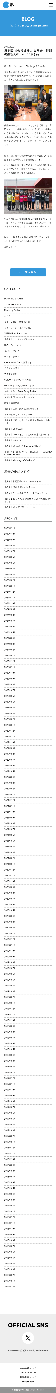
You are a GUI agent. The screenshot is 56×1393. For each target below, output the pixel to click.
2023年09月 (10, 679)
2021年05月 (10, 841)
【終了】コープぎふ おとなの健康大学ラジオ (26, 434)
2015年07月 (10, 1246)
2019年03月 (10, 991)
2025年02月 (10, 580)
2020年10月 (10, 881)
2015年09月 (10, 1234)
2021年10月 (10, 812)
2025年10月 (10, 534)
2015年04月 (10, 1263)
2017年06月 (10, 1113)
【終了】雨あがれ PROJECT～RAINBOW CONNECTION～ (28, 453)
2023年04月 (10, 707)
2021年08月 (10, 823)
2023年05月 (10, 702)
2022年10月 (10, 742)
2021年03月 (10, 852)
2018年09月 (10, 1026)
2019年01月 (10, 1003)
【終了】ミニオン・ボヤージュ (19, 339)
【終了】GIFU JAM (13, 429)
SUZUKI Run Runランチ (15, 333)
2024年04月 (10, 638)
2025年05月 (10, 563)
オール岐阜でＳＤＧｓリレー (18, 414)
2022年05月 (10, 771)
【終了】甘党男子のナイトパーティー (22, 481)
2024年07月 (10, 621)
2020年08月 (10, 893)
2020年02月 (10, 927)
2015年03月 (10, 1269)
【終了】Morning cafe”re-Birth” (19, 460)
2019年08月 (10, 962)
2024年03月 (10, 644)
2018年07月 (10, 1038)
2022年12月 (10, 731)
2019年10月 (10, 951)
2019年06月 (10, 974)
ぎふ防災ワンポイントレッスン (19, 397)
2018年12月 (10, 1009)
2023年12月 (10, 661)
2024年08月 (10, 615)
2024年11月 (10, 597)
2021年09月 (10, 818)
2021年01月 (10, 864)
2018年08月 (10, 1032)
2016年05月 (10, 1188)
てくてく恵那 (10, 374)
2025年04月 (10, 568)
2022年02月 (10, 788)
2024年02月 (10, 650)
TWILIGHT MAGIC (13, 304)
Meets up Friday (12, 310)
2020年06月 (10, 904)
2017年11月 (10, 1084)
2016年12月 (10, 1147)
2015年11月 (10, 1223)
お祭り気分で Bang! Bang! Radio (20, 391)
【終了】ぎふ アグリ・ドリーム (19, 507)
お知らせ (8, 316)
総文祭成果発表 (11, 403)
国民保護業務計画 (28, 1381)
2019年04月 (10, 985)
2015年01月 (10, 1281)
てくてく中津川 (11, 368)
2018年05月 (10, 1049)
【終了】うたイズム (14, 440)
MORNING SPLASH (13, 298)
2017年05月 (10, 1119)
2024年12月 (10, 592)
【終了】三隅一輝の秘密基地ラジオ (21, 409)
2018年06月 (10, 1043)
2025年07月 (10, 551)
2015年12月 (10, 1217)
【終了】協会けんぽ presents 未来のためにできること (28, 500)
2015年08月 (10, 1240)
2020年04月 (10, 916)
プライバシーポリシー (28, 1372)
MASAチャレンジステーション (19, 385)
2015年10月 (10, 1229)
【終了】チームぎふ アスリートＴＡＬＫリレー (27, 493)
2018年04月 (10, 1055)
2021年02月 (10, 858)
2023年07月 (10, 690)
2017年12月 (10, 1078)
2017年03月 (10, 1130)
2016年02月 (10, 1205)
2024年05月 (10, 632)
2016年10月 (10, 1159)
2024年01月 (10, 655)
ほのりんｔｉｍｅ (12, 345)
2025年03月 (10, 574)
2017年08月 (10, 1101)
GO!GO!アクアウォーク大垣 (17, 380)
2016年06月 (10, 1182)
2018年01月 (10, 1072)
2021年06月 (10, 835)
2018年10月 (10, 1020)
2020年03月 (10, 922)
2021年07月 (10, 829)
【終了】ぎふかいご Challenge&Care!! (22, 446)
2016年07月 (10, 1177)
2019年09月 (10, 956)
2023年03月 (10, 713)
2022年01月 (10, 794)
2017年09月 (10, 1095)
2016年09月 (10, 1165)
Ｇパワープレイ (11, 351)
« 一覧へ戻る (27, 272)
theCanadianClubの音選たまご (19, 362)
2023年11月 (10, 667)
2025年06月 (10, 557)
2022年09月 (10, 748)
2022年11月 (10, 736)
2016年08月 (10, 1171)
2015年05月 (10, 1258)
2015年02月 (10, 1275)
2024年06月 (10, 626)
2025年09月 (10, 540)
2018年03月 (10, 1061)
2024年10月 (10, 603)
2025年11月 (10, 528)
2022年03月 (10, 783)
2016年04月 (10, 1194)
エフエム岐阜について (28, 1368)
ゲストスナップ (11, 356)
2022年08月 (10, 754)
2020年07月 (10, 899)
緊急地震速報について (28, 1377)
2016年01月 (10, 1211)
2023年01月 (10, 725)
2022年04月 (10, 777)
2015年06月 (10, 1252)
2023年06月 (10, 696)
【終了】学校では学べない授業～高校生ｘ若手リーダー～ (28, 421)
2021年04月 (10, 846)
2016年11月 (10, 1153)
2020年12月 (10, 870)
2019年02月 (10, 997)
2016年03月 (10, 1200)
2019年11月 (10, 945)
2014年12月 (10, 1286)
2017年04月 (10, 1124)
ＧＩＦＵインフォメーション (18, 328)
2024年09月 (10, 609)
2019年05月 (10, 980)
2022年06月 (10, 765)
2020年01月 (10, 933)
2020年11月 (10, 875)
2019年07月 (10, 968)
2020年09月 (10, 887)
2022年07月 (10, 760)
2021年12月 (10, 800)
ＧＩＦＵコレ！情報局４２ (17, 322)
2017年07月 (10, 1107)
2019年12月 (10, 939)
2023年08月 (10, 684)
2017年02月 (10, 1136)
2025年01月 (10, 586)
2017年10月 (10, 1090)
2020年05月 (10, 910)
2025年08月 (10, 545)
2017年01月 (10, 1142)
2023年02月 (10, 719)
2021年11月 (10, 806)
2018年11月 (10, 1014)
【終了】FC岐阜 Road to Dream (19, 487)
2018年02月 (10, 1066)
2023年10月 (10, 673)
